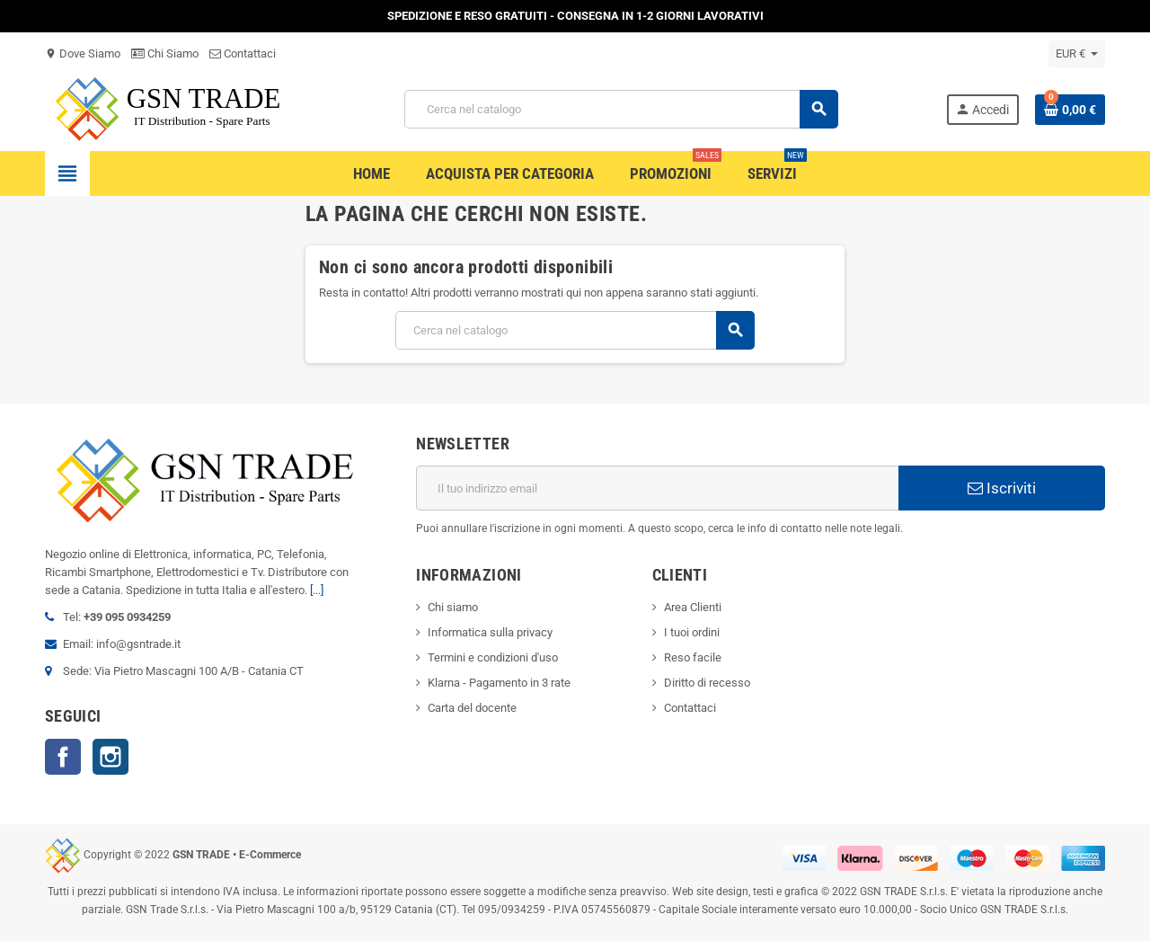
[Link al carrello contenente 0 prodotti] (1070, 109)
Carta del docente (472, 708)
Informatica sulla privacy (490, 632)
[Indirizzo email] (657, 488)
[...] (316, 590)
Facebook (63, 757)
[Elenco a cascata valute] (1076, 53)
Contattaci (242, 53)
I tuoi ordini (692, 632)
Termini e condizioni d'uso (493, 657)
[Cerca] (620, 109)
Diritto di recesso (707, 682)
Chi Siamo (165, 53)
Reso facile (692, 657)
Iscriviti (1002, 488)
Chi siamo (453, 607)
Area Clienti (692, 607)
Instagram (110, 757)
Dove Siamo (82, 53)
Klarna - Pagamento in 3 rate (499, 682)
